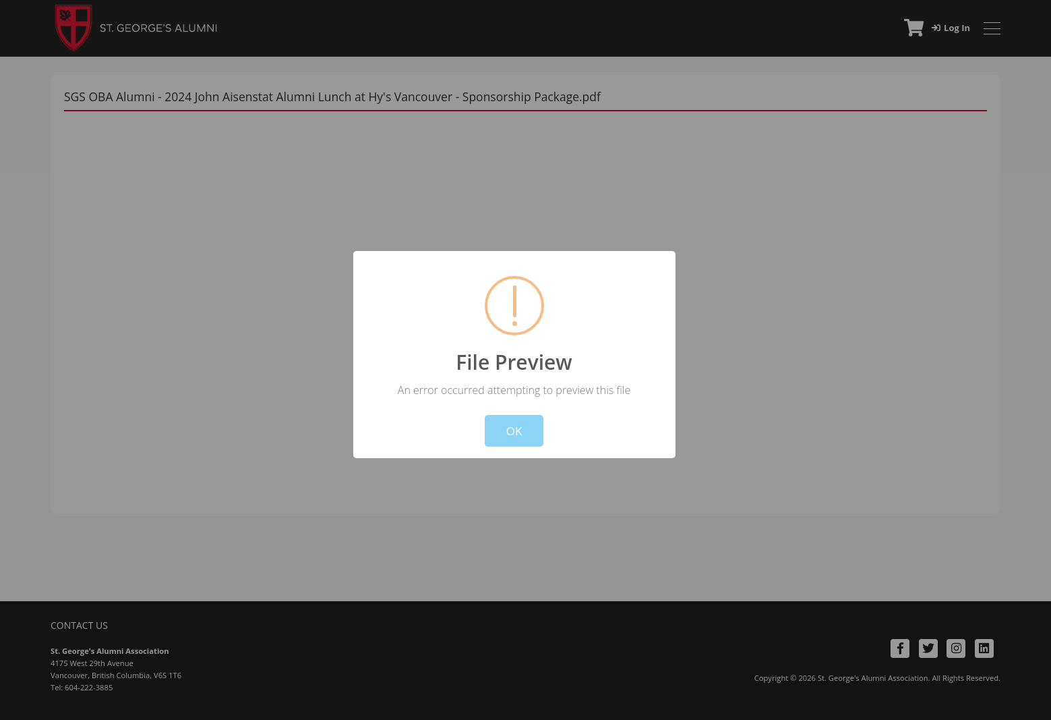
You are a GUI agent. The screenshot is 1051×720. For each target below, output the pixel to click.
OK (514, 431)
